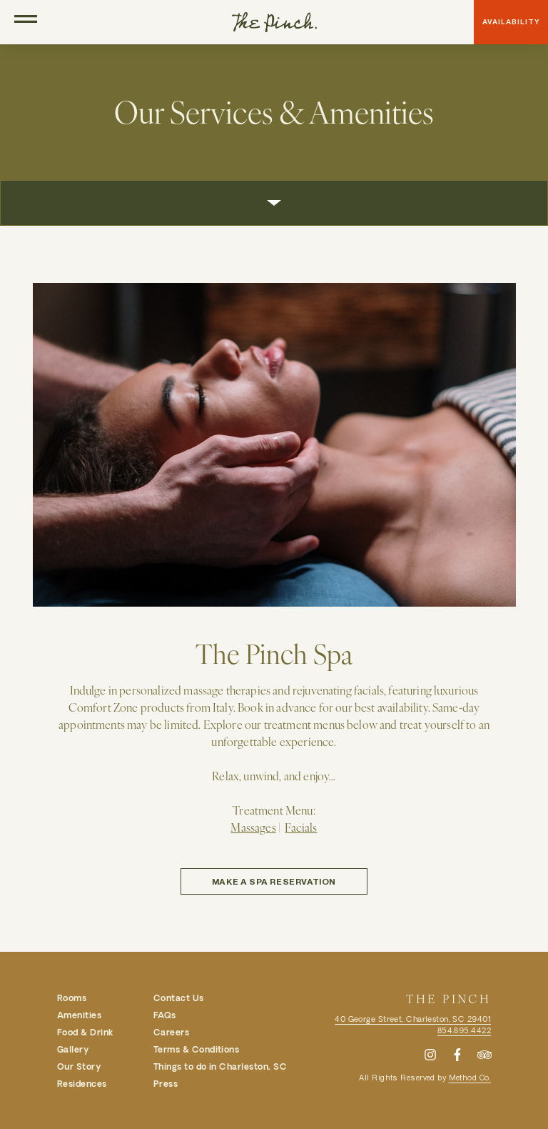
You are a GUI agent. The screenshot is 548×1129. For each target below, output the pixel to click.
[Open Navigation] (25, 22)
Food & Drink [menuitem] (85, 1032)
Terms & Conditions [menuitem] (196, 1049)
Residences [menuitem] (82, 1083)
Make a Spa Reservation (274, 881)
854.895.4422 (464, 1030)
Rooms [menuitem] (71, 997)
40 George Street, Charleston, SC (413, 1018)
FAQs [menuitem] (164, 1014)
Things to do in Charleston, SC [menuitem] (220, 1066)
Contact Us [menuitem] (178, 997)
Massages (252, 826)
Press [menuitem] (165, 1083)
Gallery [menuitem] (72, 1049)
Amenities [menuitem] (79, 1014)
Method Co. (470, 1077)
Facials (301, 826)
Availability (511, 21)
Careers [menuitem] (171, 1032)
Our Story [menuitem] (79, 1066)
